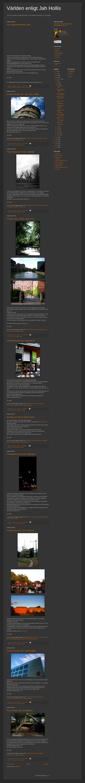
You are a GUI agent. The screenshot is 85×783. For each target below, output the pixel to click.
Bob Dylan (57, 48)
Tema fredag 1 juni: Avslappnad (20, 710)
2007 (56, 145)
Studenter (15, 405)
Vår (24, 206)
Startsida (28, 764)
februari (58, 132)
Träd (8, 206)
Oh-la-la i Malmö (59, 162)
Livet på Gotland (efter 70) (61, 160)
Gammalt (9, 639)
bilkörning (14, 447)
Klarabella (57, 158)
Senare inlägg (10, 764)
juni (57, 83)
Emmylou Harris (58, 52)
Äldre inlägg (45, 764)
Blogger (47, 775)
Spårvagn (14, 639)
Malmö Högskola (28, 698)
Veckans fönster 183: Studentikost (21, 341)
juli (57, 81)
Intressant (71, 73)
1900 (56, 65)
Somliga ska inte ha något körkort (20, 417)
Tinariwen (57, 57)
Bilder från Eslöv (58, 155)
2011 (56, 137)
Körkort (34, 440)
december (59, 79)
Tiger (16, 755)
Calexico (57, 50)
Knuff (70, 74)
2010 (56, 139)
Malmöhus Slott (25, 639)
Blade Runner (58, 63)
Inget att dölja (58, 157)
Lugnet (22, 331)
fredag (23, 211)
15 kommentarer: (24, 85)
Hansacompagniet (27, 405)
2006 (56, 147)
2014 (56, 73)
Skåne (11, 206)
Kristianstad (16, 206)
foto (16, 145)
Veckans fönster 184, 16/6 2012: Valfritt (23, 94)
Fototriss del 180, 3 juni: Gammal (20, 530)
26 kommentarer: (24, 522)
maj (58, 127)
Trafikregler (44, 440)
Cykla (14, 331)
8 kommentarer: (24, 408)
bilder (14, 145)
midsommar (18, 87)
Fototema (36, 138)
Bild (26, 138)
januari (58, 134)
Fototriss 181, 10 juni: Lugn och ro (21, 219)
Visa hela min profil (64, 34)
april (58, 128)
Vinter (21, 206)
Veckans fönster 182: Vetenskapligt (21, 651)
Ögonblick (45, 517)
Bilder (29, 138)
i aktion (30, 383)
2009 (56, 141)
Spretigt (45, 205)
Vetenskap (9, 698)
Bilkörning (38, 440)
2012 (56, 77)
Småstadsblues (58, 165)
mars (58, 130)
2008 (56, 143)
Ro (7, 331)
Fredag (41, 205)
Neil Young (57, 55)
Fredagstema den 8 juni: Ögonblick (21, 454)
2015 (56, 71)
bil (11, 447)
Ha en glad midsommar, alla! (18, 25)
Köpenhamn (21, 755)
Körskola (9, 442)
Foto (32, 138)
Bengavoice (57, 153)
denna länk (23, 631)
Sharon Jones (27, 87)
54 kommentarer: (24, 334)
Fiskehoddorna (33, 639)
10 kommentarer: (24, 702)
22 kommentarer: (24, 758)
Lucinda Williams (59, 53)
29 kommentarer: (24, 210)
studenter (24, 410)
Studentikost (10, 405)
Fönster (41, 138)
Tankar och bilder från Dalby (61, 167)
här (20, 132)
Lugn (45, 329)
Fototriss (41, 329)
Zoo (14, 755)
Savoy (16, 518)
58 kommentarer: (24, 642)
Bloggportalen (72, 71)
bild (12, 145)
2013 (56, 75)
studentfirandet (43, 421)
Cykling (10, 331)
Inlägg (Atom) (18, 766)
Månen (12, 518)
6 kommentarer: (24, 445)
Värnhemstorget (16, 140)
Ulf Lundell (57, 169)
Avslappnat (9, 755)
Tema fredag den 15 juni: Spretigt (20, 152)
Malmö (45, 138)
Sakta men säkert (59, 164)
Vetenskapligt (16, 698)
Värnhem (9, 140)
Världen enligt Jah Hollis (34, 8)
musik (23, 87)
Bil (26, 440)
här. (21, 397)
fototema (19, 145)
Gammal (46, 637)
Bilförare (29, 440)
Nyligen (70, 76)
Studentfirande (24, 442)
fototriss (17, 336)
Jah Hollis (63, 31)
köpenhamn (13, 87)
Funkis (22, 140)
